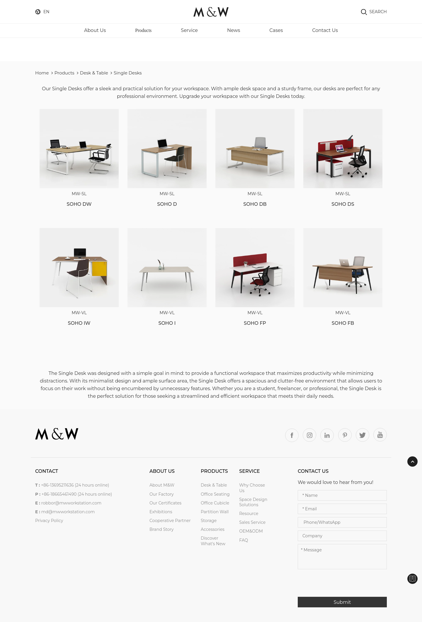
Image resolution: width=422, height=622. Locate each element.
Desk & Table (94, 73)
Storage (209, 520)
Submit (342, 602)
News (233, 30)
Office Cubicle (215, 503)
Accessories (212, 529)
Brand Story (161, 529)
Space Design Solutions (253, 502)
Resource (248, 513)
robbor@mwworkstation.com (71, 503)
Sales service (252, 522)
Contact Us (325, 30)
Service (189, 30)
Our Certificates (165, 503)
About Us (95, 30)
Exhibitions (160, 511)
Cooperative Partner (170, 520)
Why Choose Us (252, 487)
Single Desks (128, 73)
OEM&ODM (251, 531)
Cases (276, 30)
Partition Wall (215, 511)
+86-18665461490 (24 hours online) (77, 494)
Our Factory (161, 494)
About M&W (161, 485)
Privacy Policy (49, 520)
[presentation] (342, 585)
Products (143, 30)
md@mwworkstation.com (68, 511)
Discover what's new (213, 541)
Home (42, 73)
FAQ (243, 540)
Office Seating (215, 494)
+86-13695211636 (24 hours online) (75, 485)
